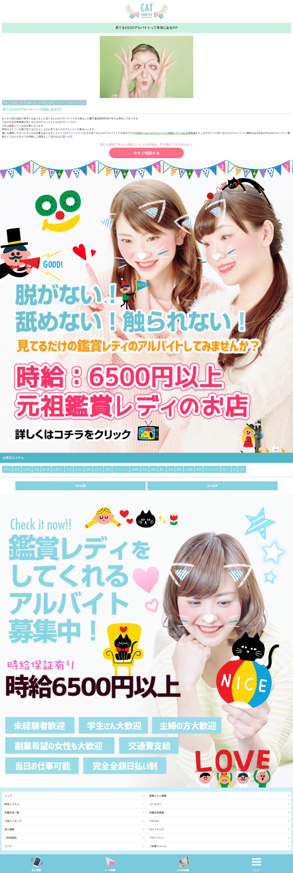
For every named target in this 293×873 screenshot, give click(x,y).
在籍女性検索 (156, 812)
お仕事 (26, 469)
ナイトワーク (211, 469)
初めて (226, 469)
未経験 (135, 469)
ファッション (121, 469)
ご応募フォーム (157, 846)
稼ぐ (162, 469)
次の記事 (212, 485)
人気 (242, 469)
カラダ (78, 469)
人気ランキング (12, 821)
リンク (8, 846)
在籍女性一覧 (11, 812)
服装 (108, 469)
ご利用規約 (10, 837)
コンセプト (155, 804)
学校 (36, 469)
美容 (170, 469)
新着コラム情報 (157, 795)
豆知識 (189, 469)
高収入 (7, 469)
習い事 (46, 469)
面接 (198, 469)
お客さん (58, 469)
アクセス (154, 821)
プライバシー (156, 837)
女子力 (98, 469)
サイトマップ (156, 829)
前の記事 (80, 485)
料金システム (11, 804)
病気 (145, 469)
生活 (17, 469)
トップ (8, 795)
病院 (153, 469)
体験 (88, 469)
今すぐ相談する (146, 153)
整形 (179, 469)
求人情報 (9, 829)
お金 (69, 469)
